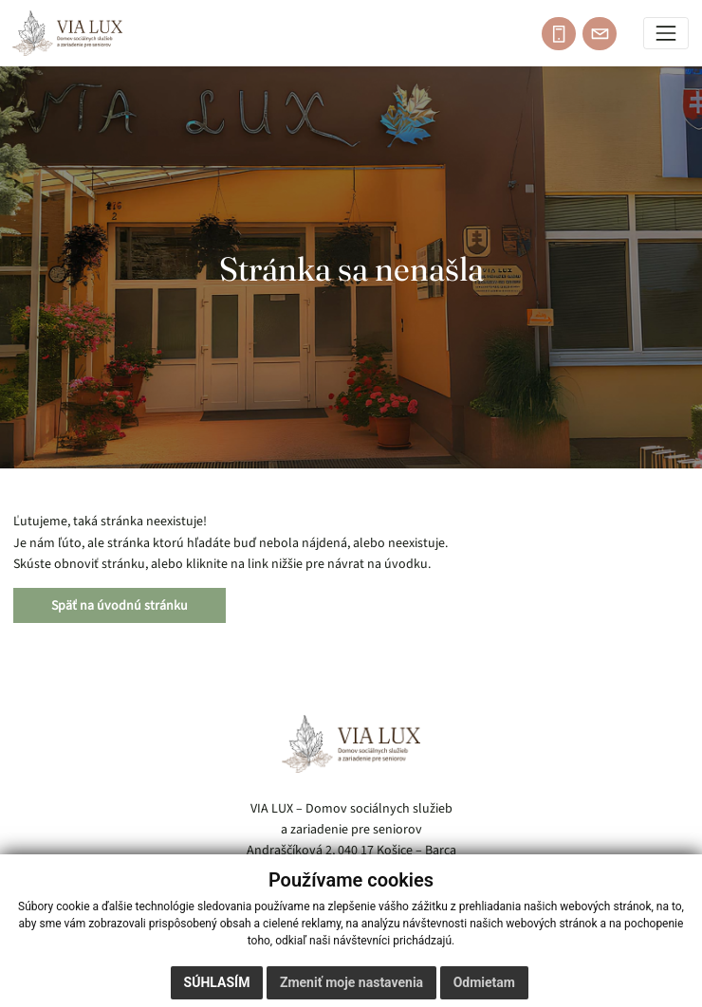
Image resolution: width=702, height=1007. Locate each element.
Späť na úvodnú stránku (119, 605)
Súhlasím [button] (217, 982)
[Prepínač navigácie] (666, 33)
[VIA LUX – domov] (351, 744)
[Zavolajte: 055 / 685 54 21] (559, 34)
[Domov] (67, 33)
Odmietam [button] (484, 982)
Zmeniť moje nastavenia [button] (351, 982)
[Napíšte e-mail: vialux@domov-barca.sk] (599, 34)
